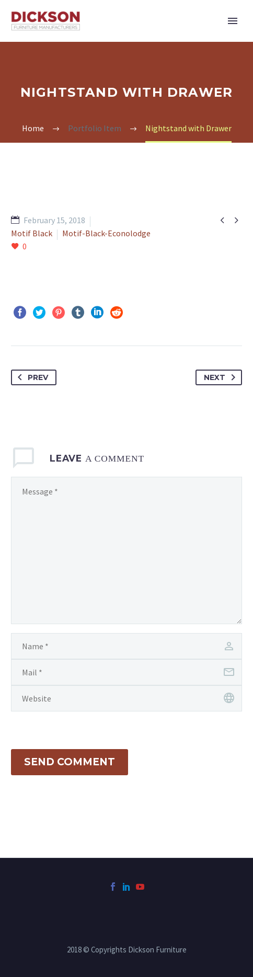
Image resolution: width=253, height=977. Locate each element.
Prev (31, 377)
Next (221, 377)
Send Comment (69, 762)
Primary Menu (232, 21)
